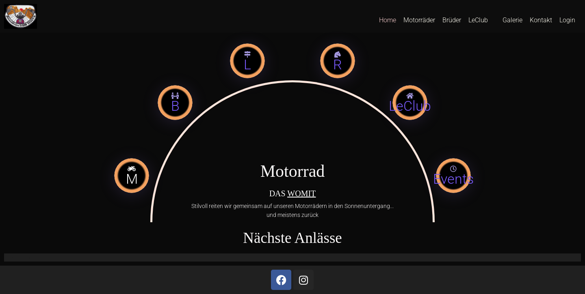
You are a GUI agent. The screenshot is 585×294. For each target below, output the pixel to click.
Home (387, 20)
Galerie (512, 20)
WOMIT (301, 193)
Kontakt (541, 20)
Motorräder (419, 20)
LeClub (478, 20)
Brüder (451, 20)
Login (567, 20)
